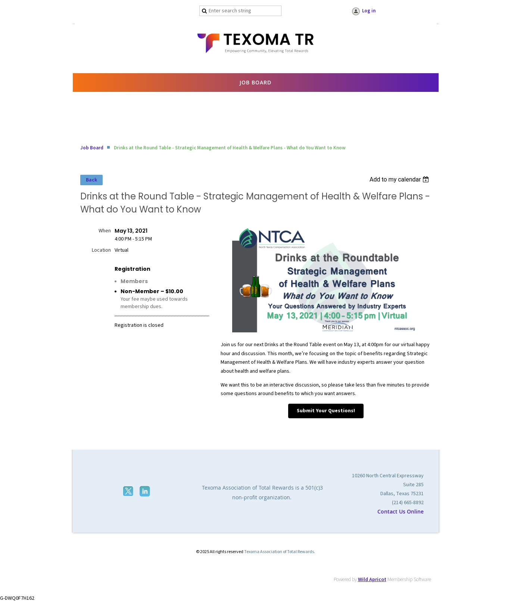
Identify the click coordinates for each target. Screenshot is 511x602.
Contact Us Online (400, 511)
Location (101, 250)
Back (91, 180)
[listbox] (400, 179)
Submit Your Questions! (326, 411)
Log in (369, 10)
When (105, 231)
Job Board (91, 148)
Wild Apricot (372, 579)
